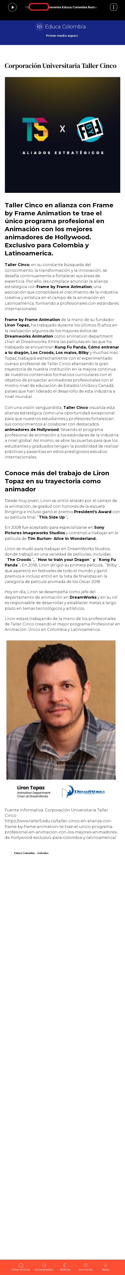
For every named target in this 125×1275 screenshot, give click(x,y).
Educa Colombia (65, 26)
